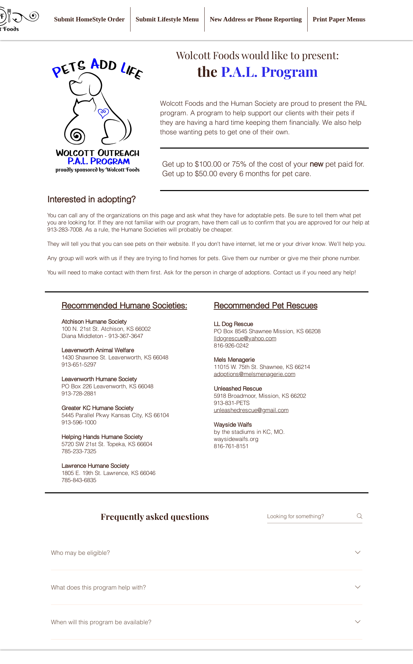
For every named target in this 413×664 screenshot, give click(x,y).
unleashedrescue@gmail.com (251, 409)
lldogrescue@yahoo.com (245, 338)
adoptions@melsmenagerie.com (254, 373)
